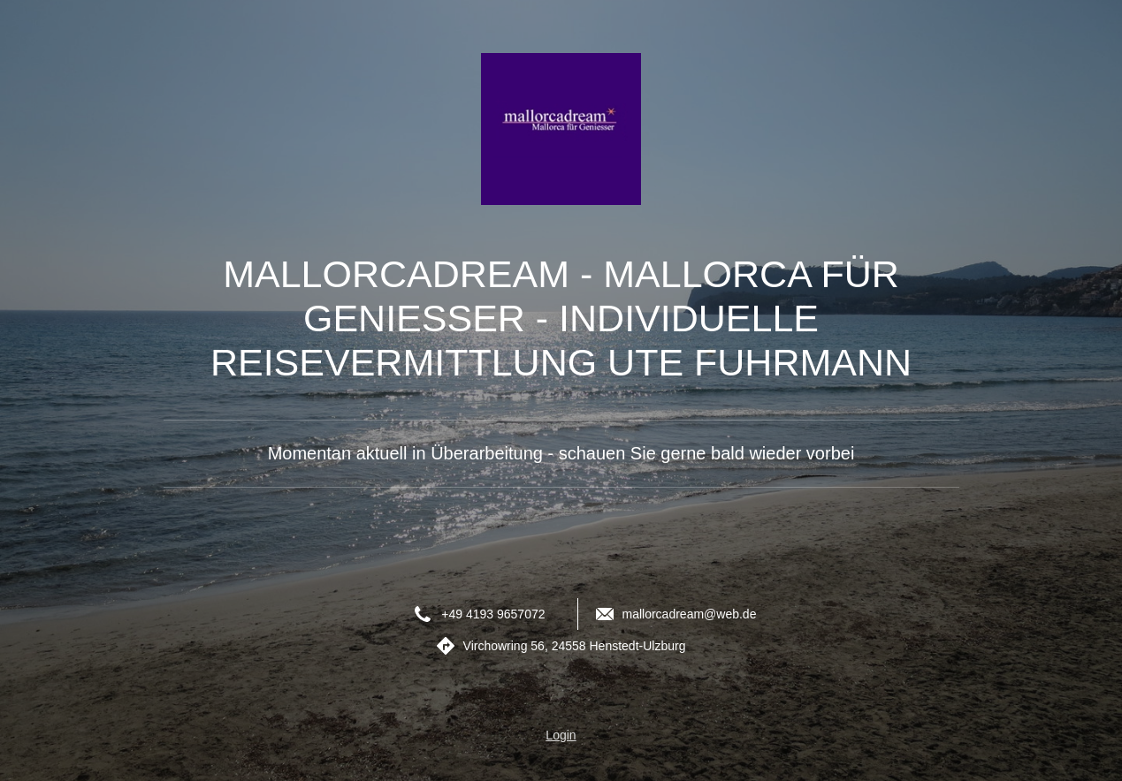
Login (561, 735)
